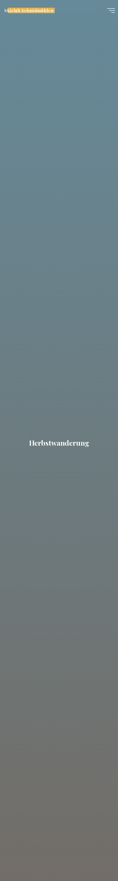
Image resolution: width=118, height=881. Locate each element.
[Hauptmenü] (111, 10)
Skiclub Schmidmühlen (28, 10)
